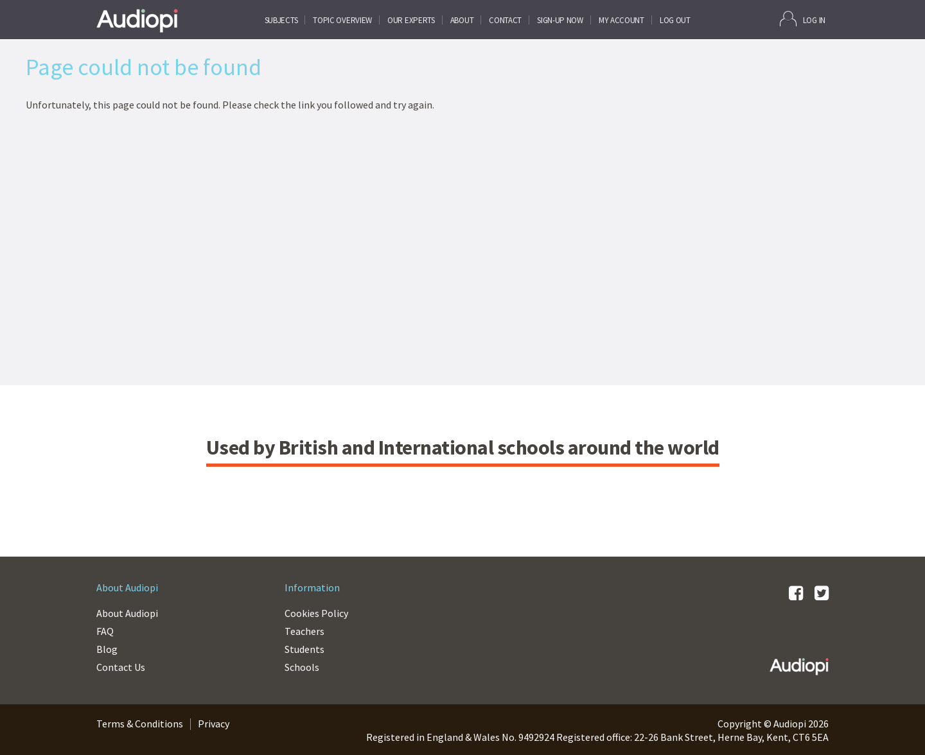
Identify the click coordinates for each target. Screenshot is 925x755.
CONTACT (505, 20)
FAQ (105, 631)
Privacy (213, 723)
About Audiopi (127, 613)
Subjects (281, 20)
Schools (302, 667)
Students (304, 649)
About (462, 20)
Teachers (304, 631)
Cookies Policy (316, 613)
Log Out (675, 20)
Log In (802, 18)
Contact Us (120, 667)
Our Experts (411, 20)
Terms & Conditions (139, 723)
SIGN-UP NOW (560, 20)
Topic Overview (342, 20)
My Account (621, 20)
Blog (107, 649)
